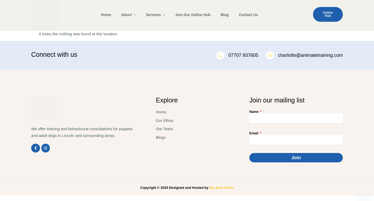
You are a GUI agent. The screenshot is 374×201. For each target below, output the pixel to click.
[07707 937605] (219, 55)
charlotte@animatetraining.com (310, 55)
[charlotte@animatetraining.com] (269, 55)
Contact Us (240, 15)
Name (254, 112)
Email (254, 134)
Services (154, 15)
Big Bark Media (221, 188)
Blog (219, 15)
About (130, 15)
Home (110, 15)
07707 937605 (242, 55)
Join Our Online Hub (189, 15)
